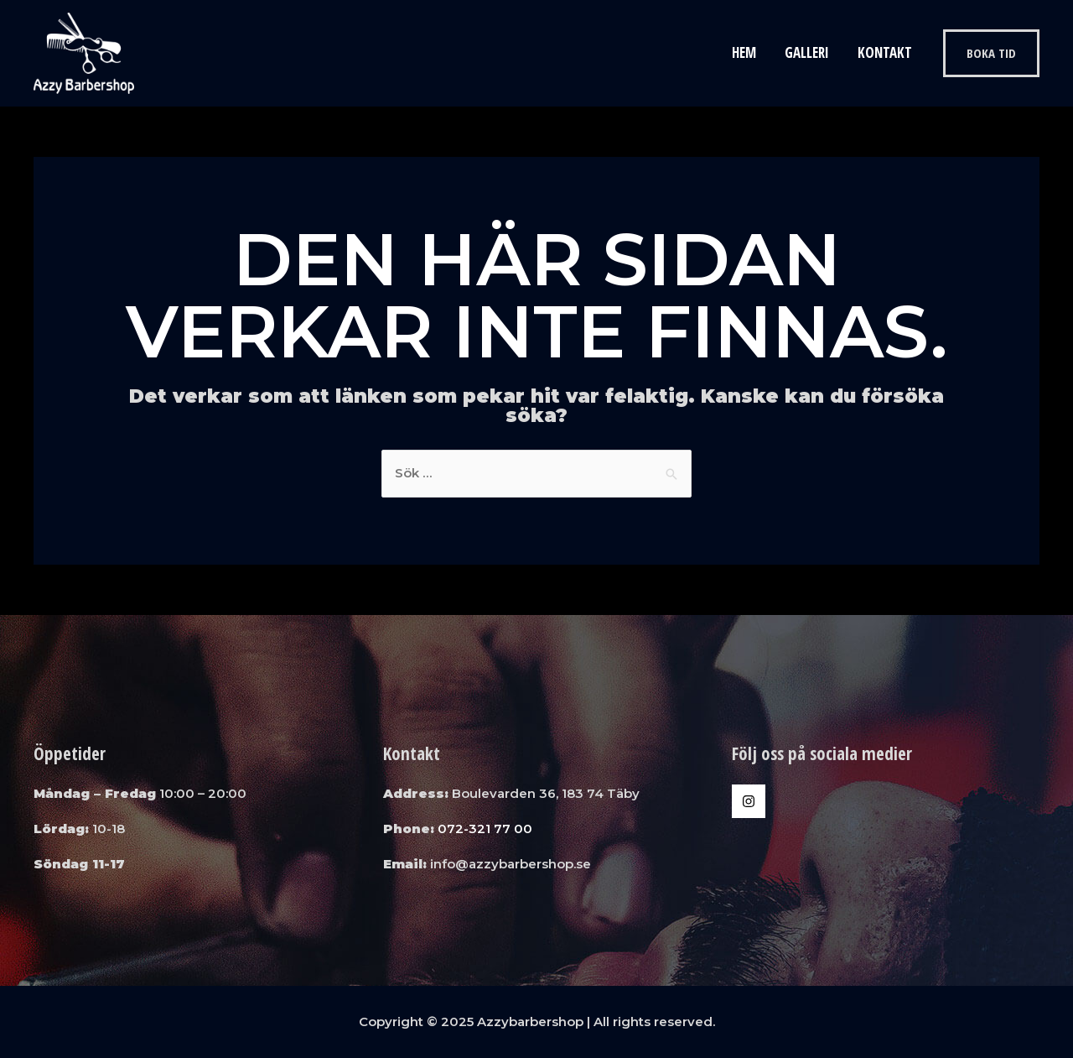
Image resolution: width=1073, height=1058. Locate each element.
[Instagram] (748, 801)
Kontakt (885, 52)
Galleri (807, 52)
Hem (744, 52)
